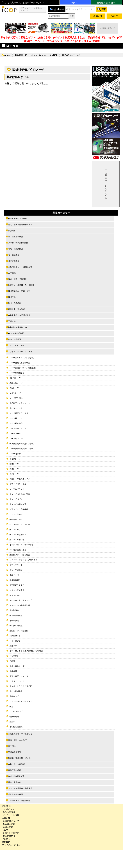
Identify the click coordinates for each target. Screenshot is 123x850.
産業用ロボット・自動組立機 (20, 267)
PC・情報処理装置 (16, 333)
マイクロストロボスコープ (20, 600)
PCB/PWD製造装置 (16, 776)
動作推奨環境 (9, 812)
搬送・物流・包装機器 (17, 279)
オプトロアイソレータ (18, 676)
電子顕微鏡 (14, 621)
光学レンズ (14, 696)
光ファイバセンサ (16, 540)
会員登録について (11, 821)
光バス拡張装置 (16, 691)
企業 (60, 9)
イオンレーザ (15, 393)
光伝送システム (16, 519)
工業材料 (12, 321)
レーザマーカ (15, 434)
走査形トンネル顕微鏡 (18, 631)
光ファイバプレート (17, 499)
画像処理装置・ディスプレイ (20, 734)
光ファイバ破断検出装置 (19, 494)
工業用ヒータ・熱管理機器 (19, 800)
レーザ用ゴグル (16, 438)
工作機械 (12, 273)
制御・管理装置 (14, 339)
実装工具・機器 (14, 770)
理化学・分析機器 (15, 794)
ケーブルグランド (16, 489)
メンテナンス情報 (11, 815)
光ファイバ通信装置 (17, 504)
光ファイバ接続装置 (17, 534)
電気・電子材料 (14, 782)
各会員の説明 (9, 824)
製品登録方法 (9, 836)
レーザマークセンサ (17, 428)
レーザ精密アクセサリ (18, 413)
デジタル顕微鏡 (16, 626)
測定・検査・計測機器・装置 (20, 224)
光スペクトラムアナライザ (20, 686)
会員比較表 (8, 827)
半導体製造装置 (14, 752)
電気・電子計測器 (15, 249)
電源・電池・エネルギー (18, 740)
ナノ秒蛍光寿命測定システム (21, 444)
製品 (53, 9)
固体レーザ (14, 469)
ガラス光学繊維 (16, 514)
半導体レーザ (15, 459)
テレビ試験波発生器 (17, 550)
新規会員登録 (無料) (106, 2)
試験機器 (12, 231)
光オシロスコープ (16, 666)
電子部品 (12, 746)
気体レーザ (14, 464)
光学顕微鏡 (14, 610)
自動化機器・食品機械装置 (19, 315)
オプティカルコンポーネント (21, 545)
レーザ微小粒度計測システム (21, 449)
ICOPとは (6, 806)
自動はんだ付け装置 (16, 764)
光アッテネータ (16, 565)
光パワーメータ (16, 408)
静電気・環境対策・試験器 (19, 758)
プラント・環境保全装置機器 (20, 788)
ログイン (75, 2)
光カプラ (13, 646)
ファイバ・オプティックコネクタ (23, 560)
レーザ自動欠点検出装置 (19, 363)
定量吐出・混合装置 (16, 309)
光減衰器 (13, 671)
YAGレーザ (14, 388)
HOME (7, 55)
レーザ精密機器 (16, 423)
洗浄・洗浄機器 (14, 303)
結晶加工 (13, 722)
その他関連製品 (16, 727)
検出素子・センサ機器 (17, 218)
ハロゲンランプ (16, 711)
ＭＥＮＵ (9, 46)
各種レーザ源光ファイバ (19, 479)
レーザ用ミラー (16, 418)
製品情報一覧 (21, 55)
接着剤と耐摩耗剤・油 (17, 327)
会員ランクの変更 (11, 833)
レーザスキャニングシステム (21, 358)
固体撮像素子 (15, 580)
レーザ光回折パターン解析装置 (22, 368)
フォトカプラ (15, 641)
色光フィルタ (15, 595)
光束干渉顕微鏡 (16, 615)
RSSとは (7, 839)
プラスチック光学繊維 (18, 509)
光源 (11, 706)
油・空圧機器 (13, 255)
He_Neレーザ (15, 378)
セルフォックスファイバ (19, 524)
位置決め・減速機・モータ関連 (21, 285)
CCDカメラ (14, 575)
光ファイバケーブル (17, 484)
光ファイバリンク (16, 530)
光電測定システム (16, 585)
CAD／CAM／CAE (16, 345)
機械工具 (12, 297)
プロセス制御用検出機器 (18, 243)
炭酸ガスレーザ (16, 383)
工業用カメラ (15, 636)
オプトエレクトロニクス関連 (44, 55)
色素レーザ (14, 474)
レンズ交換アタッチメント (20, 701)
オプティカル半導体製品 (19, 605)
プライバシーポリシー (12, 845)
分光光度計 (14, 656)
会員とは (6, 818)
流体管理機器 (13, 261)
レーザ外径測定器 (16, 373)
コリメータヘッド (16, 681)
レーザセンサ (15, 454)
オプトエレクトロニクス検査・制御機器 (26, 651)
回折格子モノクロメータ (19, 403)
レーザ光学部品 (16, 398)
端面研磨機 (14, 717)
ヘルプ (5, 830)
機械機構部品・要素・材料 (19, 291)
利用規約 (6, 842)
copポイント (8, 809)
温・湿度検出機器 (15, 237)
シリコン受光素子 (16, 590)
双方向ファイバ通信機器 (19, 555)
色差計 (12, 661)
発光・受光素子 (16, 570)
